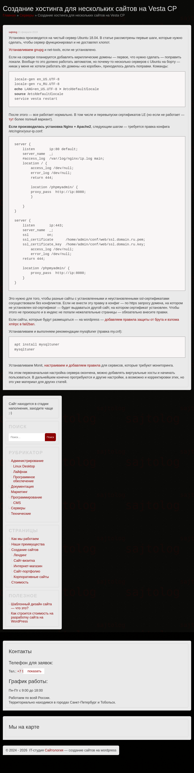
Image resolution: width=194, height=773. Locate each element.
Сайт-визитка (24, 560)
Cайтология (54, 750)
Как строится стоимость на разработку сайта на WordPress (32, 617)
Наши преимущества (28, 544)
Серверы (18, 508)
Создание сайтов (24, 550)
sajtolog (13, 32)
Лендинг (20, 555)
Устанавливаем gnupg (26, 50)
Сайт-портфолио (27, 571)
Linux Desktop (24, 466)
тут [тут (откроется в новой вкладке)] (11, 119)
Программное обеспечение (24, 479)
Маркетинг (19, 492)
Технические (21, 514)
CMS (17, 503)
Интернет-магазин (28, 566)
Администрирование (27, 461)
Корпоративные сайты (31, 577)
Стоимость (19, 582)
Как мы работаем (25, 539)
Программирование (26, 497)
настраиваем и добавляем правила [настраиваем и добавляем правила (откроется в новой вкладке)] (72, 365)
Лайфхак (20, 472)
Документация (22, 486)
